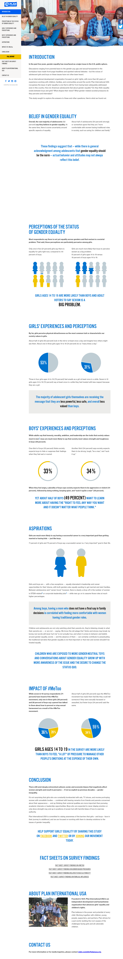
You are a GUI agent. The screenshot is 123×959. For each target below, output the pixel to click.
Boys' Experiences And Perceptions (9, 36)
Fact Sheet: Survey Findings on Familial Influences (70, 877)
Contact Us (5, 75)
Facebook (46, 836)
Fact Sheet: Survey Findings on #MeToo (69, 865)
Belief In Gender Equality (10, 17)
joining (80, 836)
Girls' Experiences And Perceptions (9, 29)
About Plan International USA (10, 69)
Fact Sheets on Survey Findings (9, 63)
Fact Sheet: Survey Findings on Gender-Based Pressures (70, 869)
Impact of (7, 47)
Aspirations (6, 42)
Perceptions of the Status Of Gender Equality (10, 22)
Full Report (10, 57)
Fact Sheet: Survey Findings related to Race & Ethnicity (70, 873)
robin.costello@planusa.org (89, 952)
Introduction (6, 12)
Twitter (63, 836)
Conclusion (5, 52)
